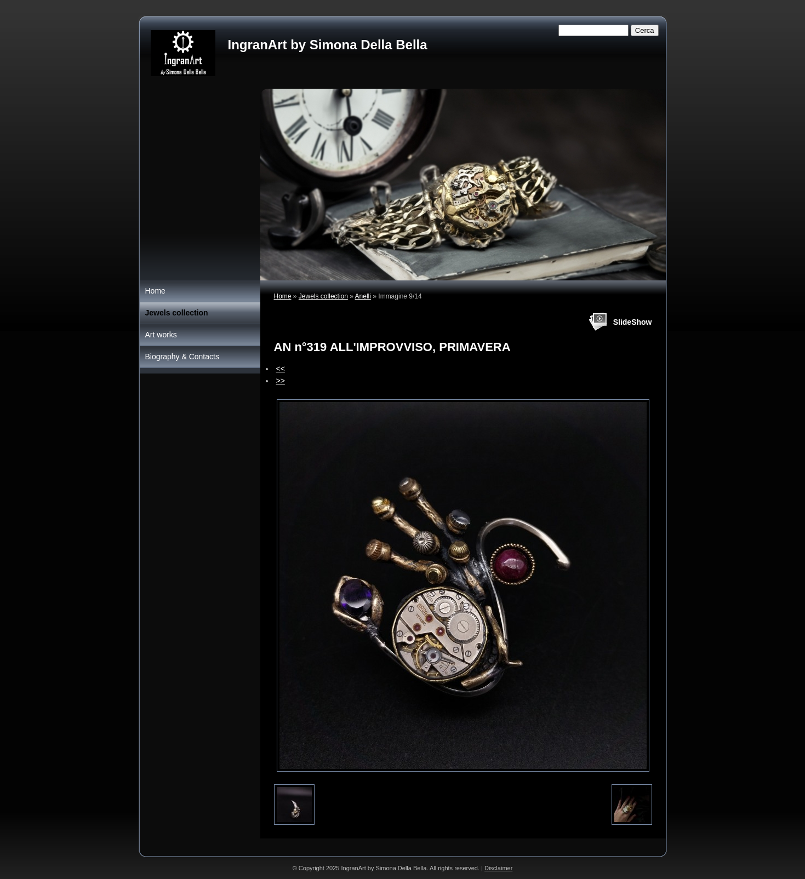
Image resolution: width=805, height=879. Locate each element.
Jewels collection (323, 296)
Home (283, 296)
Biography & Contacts (182, 356)
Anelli (363, 296)
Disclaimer (498, 868)
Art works (161, 334)
